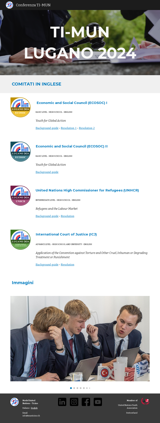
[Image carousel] (80, 342)
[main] (80, 42)
